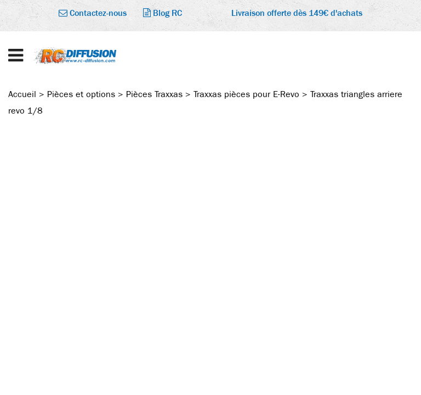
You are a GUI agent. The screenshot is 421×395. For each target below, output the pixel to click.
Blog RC (162, 13)
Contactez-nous (93, 13)
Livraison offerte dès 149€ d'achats (296, 13)
